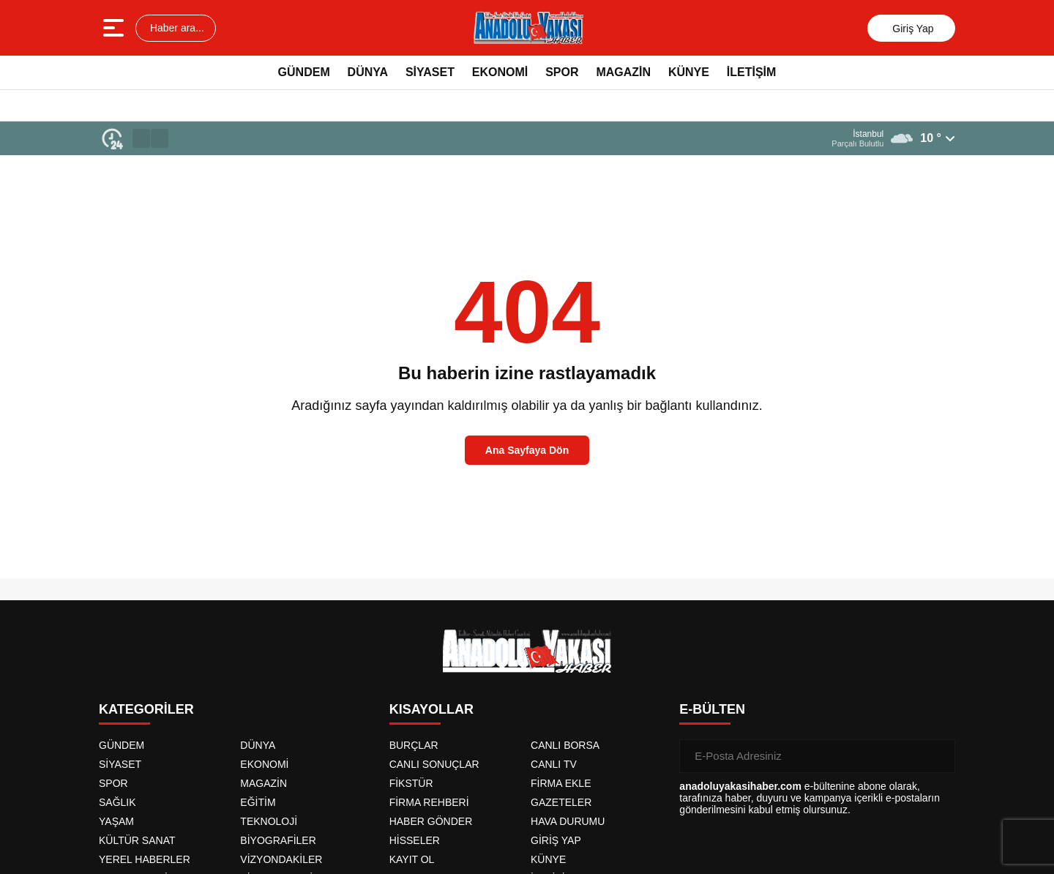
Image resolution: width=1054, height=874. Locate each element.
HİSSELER (414, 840)
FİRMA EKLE (561, 783)
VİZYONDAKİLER (281, 859)
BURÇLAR (413, 745)
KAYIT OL (412, 859)
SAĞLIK (117, 802)
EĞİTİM (257, 802)
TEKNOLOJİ (268, 821)
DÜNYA (368, 72)
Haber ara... (175, 28)
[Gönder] (938, 756)
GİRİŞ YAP (556, 840)
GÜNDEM (304, 72)
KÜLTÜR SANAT (137, 840)
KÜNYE (688, 72)
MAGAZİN (623, 72)
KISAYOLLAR (431, 709)
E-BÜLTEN (712, 709)
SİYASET (430, 72)
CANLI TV (554, 764)
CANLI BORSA (565, 745)
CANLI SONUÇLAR (434, 764)
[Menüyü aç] (115, 27)
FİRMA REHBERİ (429, 802)
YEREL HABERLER (144, 859)
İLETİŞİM (752, 72)
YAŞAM (116, 821)
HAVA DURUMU (568, 821)
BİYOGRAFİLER (277, 840)
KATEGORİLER (146, 709)
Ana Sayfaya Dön (527, 450)
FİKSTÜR (411, 783)
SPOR (561, 72)
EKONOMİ (500, 72)
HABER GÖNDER (431, 821)
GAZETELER (561, 802)
